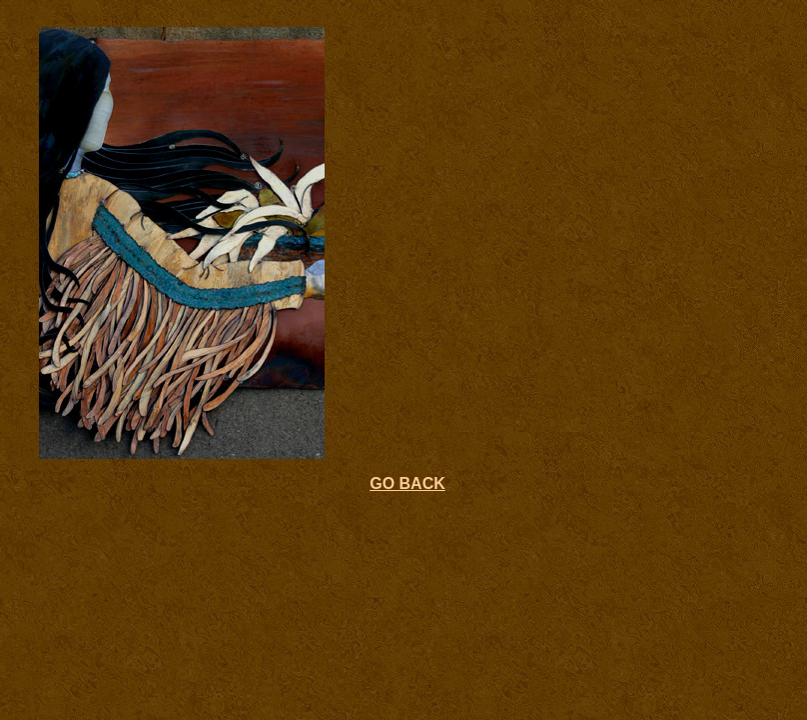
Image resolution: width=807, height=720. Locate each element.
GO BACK (407, 483)
